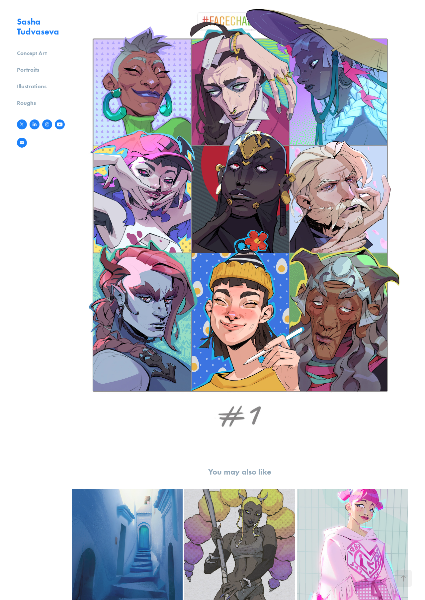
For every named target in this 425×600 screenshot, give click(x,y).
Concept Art (32, 53)
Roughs (26, 103)
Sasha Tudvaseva (38, 26)
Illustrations (31, 86)
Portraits (28, 69)
